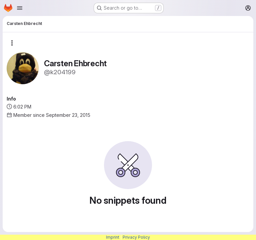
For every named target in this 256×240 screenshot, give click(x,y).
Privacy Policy (136, 237)
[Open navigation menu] (19, 8)
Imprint (112, 237)
